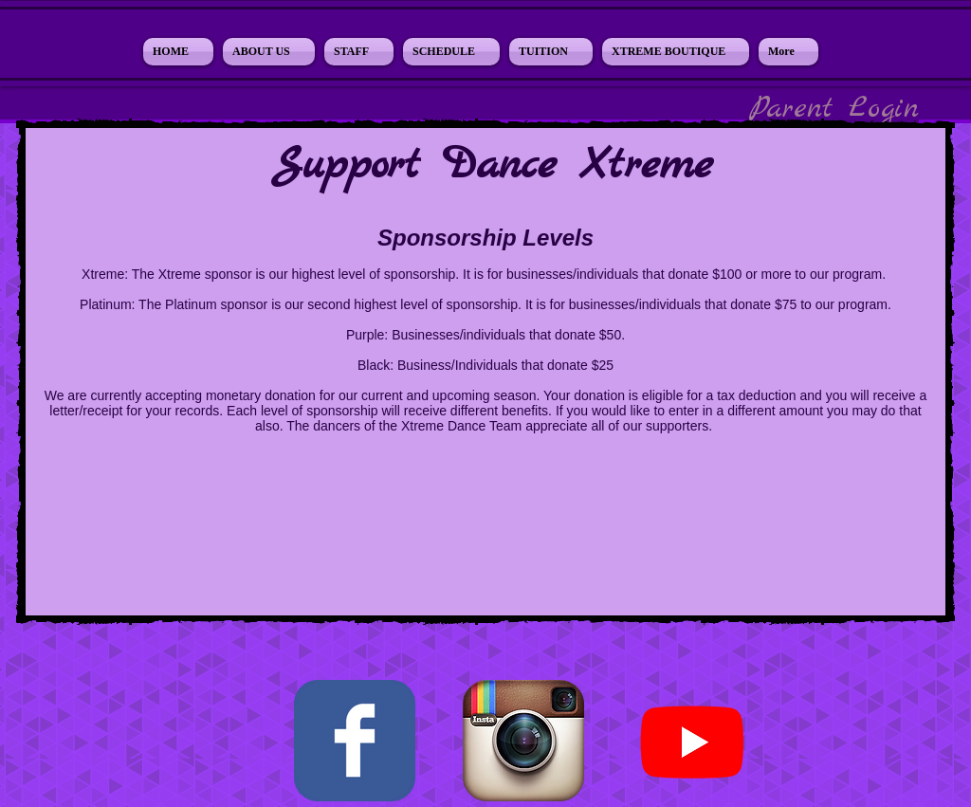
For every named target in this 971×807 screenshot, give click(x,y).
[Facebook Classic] (354, 740)
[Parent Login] (834, 109)
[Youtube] (692, 740)
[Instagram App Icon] (523, 740)
